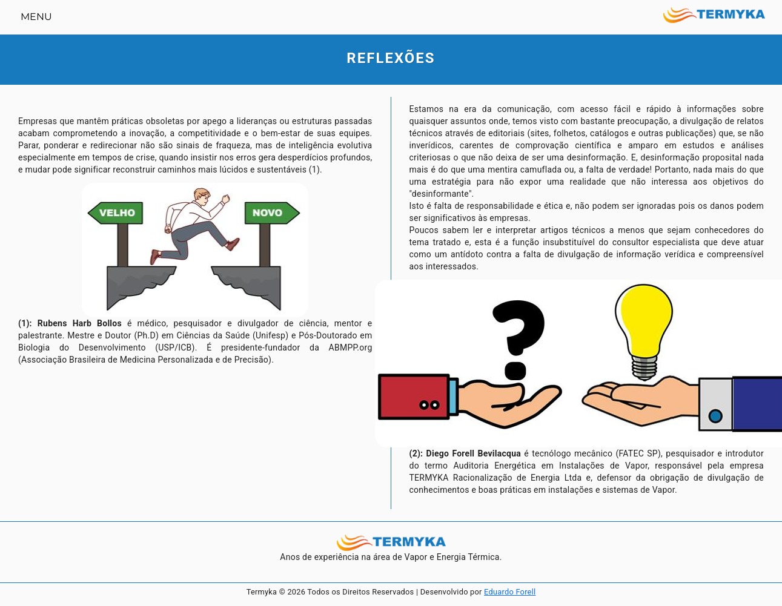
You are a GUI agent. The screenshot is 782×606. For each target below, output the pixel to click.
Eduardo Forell (509, 591)
